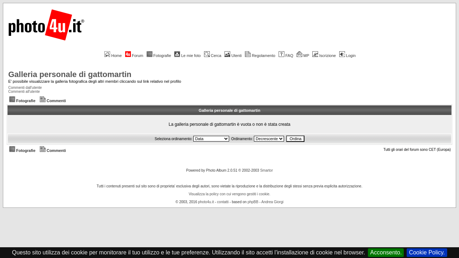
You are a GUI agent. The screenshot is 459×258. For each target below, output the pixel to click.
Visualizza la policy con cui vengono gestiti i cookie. (229, 194)
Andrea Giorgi (272, 202)
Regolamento (260, 55)
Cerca (212, 55)
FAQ (286, 55)
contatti (222, 202)
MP (303, 55)
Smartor (266, 170)
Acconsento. (386, 252)
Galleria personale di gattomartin (70, 74)
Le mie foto (187, 55)
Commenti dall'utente (25, 88)
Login (347, 55)
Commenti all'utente (24, 92)
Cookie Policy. (427, 252)
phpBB (252, 202)
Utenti (233, 55)
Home (113, 55)
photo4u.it (206, 202)
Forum (134, 55)
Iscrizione (324, 55)
